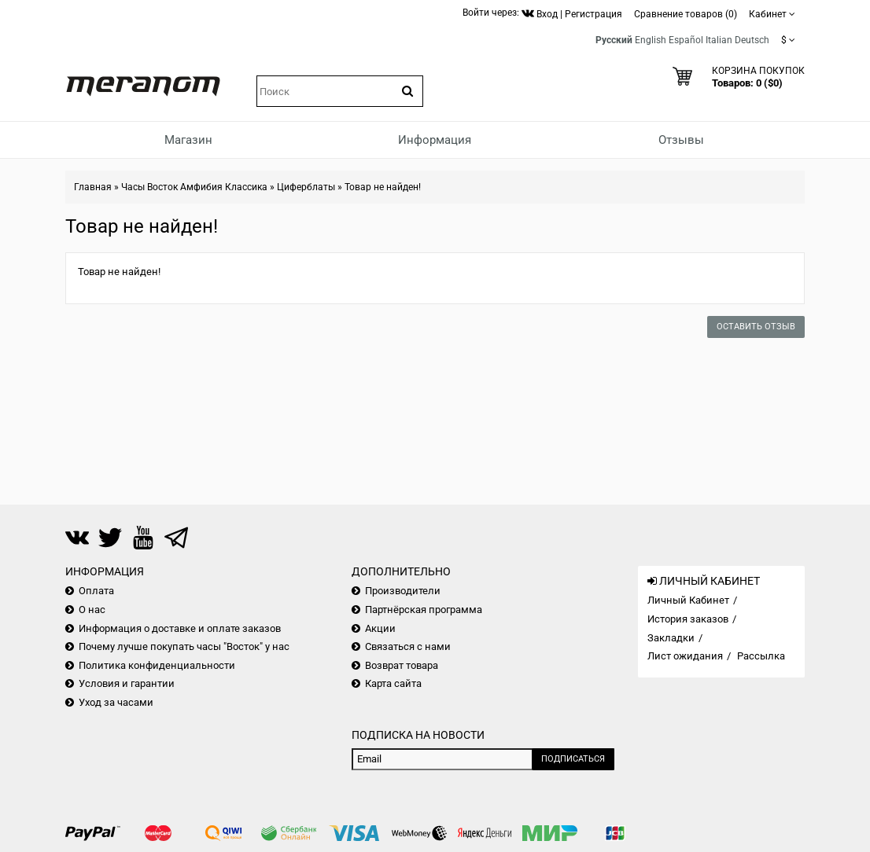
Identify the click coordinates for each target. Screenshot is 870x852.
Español (686, 40)
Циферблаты (306, 187)
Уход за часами (116, 702)
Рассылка (761, 656)
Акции (380, 628)
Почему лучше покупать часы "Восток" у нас (184, 646)
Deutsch (752, 40)
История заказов (687, 619)
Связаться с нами (408, 646)
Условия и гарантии (127, 683)
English (650, 40)
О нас (92, 609)
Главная (93, 187)
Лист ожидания (685, 656)
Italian (719, 40)
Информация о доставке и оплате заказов (180, 628)
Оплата (96, 591)
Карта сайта (393, 683)
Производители (403, 591)
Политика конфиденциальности (157, 665)
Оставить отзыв (756, 326)
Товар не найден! (383, 187)
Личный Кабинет (688, 600)
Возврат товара (401, 665)
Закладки (671, 638)
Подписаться (573, 759)
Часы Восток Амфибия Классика (194, 187)
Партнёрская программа (423, 609)
